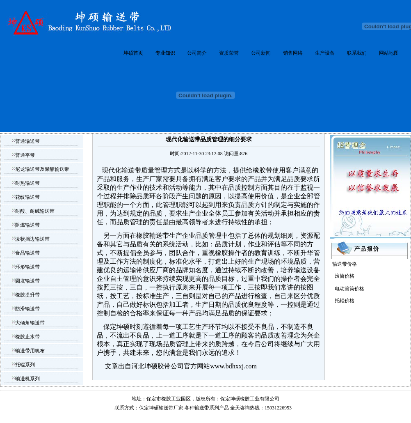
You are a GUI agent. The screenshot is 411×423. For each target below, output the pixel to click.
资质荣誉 (229, 53)
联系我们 (357, 53)
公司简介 (197, 53)
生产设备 (325, 53)
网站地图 (389, 53)
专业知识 (165, 53)
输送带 (201, 408)
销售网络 (293, 53)
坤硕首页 (133, 53)
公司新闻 (261, 53)
